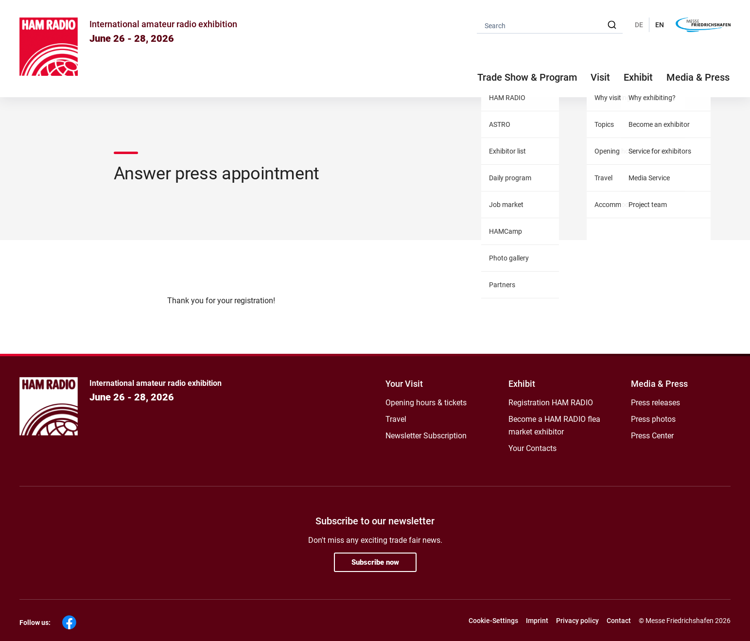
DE (639, 25)
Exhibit (521, 384)
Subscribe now (375, 562)
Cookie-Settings (493, 620)
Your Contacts (532, 448)
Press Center (652, 435)
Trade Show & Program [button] (527, 77)
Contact (619, 620)
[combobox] (550, 25)
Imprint (537, 620)
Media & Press (698, 77)
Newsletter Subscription (426, 435)
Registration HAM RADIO (550, 402)
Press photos (653, 419)
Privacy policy (577, 620)
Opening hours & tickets (426, 402)
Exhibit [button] (638, 77)
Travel (395, 419)
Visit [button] (600, 77)
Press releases (655, 402)
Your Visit (404, 384)
